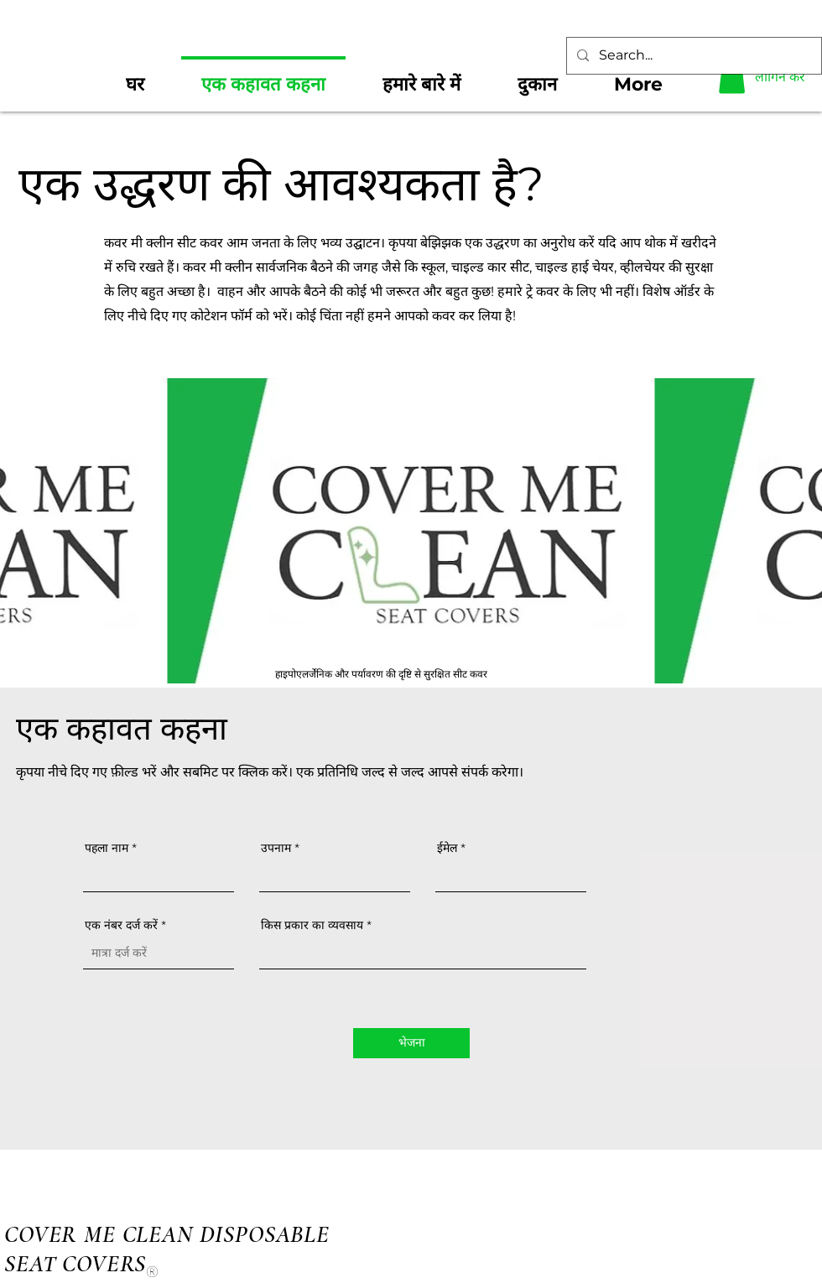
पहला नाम (106, 848)
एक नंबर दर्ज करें (121, 925)
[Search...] (692, 56)
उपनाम (276, 848)
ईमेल (447, 848)
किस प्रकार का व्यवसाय (312, 925)
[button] (732, 76)
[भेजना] (411, 1043)
